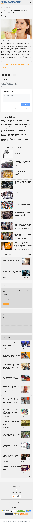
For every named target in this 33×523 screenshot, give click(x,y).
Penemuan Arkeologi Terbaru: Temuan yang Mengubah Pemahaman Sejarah (22, 214)
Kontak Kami (21, 502)
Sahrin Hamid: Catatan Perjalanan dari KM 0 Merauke (11, 378)
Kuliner (16, 175)
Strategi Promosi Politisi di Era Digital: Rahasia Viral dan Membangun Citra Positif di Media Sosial (11, 411)
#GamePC (4, 314)
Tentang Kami (5, 501)
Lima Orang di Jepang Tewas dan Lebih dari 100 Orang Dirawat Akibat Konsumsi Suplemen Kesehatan (16, 66)
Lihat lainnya (27, 476)
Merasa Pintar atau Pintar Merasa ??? (21, 152)
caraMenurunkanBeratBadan (8, 86)
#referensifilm (6, 321)
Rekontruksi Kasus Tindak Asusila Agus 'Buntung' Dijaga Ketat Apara (22, 234)
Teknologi (16, 248)
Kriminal (16, 237)
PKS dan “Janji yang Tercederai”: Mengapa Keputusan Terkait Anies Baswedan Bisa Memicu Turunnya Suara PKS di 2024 (12, 400)
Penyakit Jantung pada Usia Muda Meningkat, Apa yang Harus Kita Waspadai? (15, 121)
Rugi (5, 294)
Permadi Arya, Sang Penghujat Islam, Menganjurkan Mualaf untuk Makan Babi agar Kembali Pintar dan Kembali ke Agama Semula (11, 389)
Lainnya (30, 254)
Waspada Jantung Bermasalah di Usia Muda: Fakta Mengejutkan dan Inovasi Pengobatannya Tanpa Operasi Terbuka (15, 139)
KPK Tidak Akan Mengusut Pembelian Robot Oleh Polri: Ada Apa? (11, 445)
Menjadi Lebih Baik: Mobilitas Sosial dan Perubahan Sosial (22, 203)
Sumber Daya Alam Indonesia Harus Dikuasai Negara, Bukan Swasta (11, 423)
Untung (6, 299)
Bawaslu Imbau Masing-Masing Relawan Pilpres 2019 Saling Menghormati (22, 163)
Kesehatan (10, 83)
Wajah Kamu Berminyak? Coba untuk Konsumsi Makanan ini (13, 131)
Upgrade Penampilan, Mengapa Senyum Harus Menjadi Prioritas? (11, 261)
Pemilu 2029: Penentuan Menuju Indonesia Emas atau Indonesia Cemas (12, 468)
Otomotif (16, 186)
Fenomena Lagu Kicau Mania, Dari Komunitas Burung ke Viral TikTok (12, 273)
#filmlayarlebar (6, 327)
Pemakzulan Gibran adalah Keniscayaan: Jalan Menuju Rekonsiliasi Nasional (10, 457)
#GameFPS (5, 330)
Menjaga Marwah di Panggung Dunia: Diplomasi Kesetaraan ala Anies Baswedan (11, 344)
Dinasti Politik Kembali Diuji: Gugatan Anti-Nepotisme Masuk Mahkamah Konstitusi (11, 355)
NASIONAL (16, 226)
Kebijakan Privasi (13, 502)
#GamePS (4, 318)
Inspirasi (19, 86)
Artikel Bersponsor (13, 501)
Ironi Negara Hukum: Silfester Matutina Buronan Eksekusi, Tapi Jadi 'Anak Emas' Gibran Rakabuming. (11, 366)
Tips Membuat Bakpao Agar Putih (21, 193)
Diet (16, 83)
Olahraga (4, 83)
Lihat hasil (27, 304)
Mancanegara (17, 216)
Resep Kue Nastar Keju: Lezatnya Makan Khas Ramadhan (20, 173)
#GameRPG (5, 324)
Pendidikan (17, 205)
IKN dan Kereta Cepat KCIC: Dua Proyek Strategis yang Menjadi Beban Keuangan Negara (11, 434)
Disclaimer (28, 501)
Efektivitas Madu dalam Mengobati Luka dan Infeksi (15, 124)
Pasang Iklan (22, 501)
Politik (16, 165)
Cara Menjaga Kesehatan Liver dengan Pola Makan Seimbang (15, 127)
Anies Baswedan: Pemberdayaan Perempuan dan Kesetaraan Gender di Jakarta (22, 224)
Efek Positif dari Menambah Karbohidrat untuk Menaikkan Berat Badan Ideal (14, 135)
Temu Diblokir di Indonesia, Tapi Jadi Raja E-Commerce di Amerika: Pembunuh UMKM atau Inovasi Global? (23, 244)
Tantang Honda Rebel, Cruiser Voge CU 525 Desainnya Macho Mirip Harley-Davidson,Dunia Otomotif (22, 183)
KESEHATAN (7, 7)
